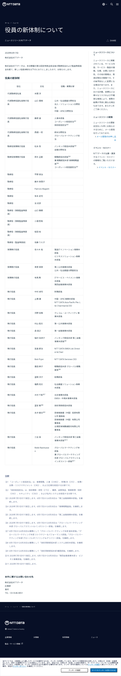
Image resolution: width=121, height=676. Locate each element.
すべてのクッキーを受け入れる (104, 670)
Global (15, 629)
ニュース (15, 23)
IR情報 (36, 637)
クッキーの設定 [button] (94, 664)
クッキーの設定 (74, 670)
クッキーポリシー (19, 666)
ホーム (7, 23)
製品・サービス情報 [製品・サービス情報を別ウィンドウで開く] (12, 644)
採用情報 (65, 637)
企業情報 (8, 637)
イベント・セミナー (107, 167)
